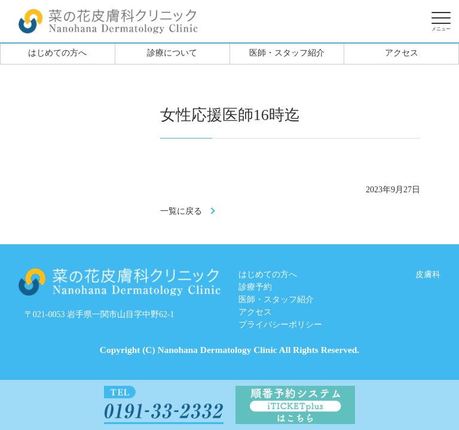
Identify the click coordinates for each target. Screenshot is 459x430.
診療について (172, 52)
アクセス (401, 52)
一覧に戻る (181, 211)
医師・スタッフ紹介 (287, 52)
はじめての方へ (57, 52)
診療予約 (255, 286)
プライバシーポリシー (280, 324)
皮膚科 (427, 274)
